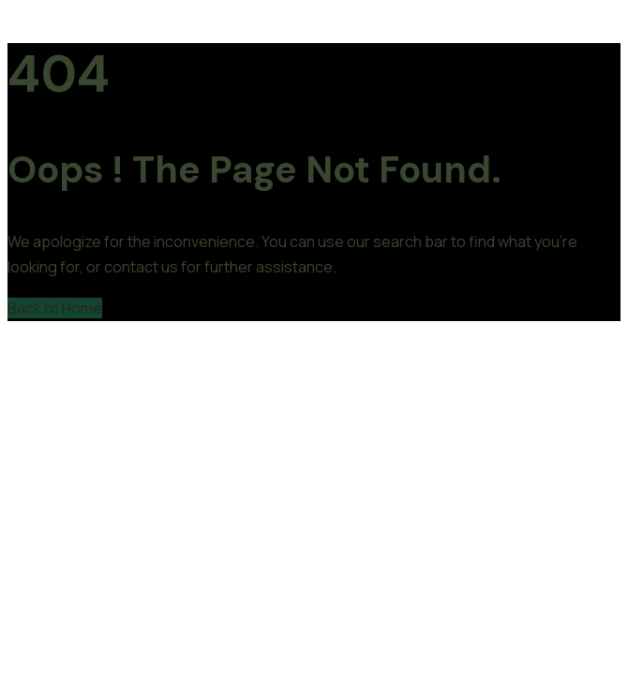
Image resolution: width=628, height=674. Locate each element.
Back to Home (54, 308)
